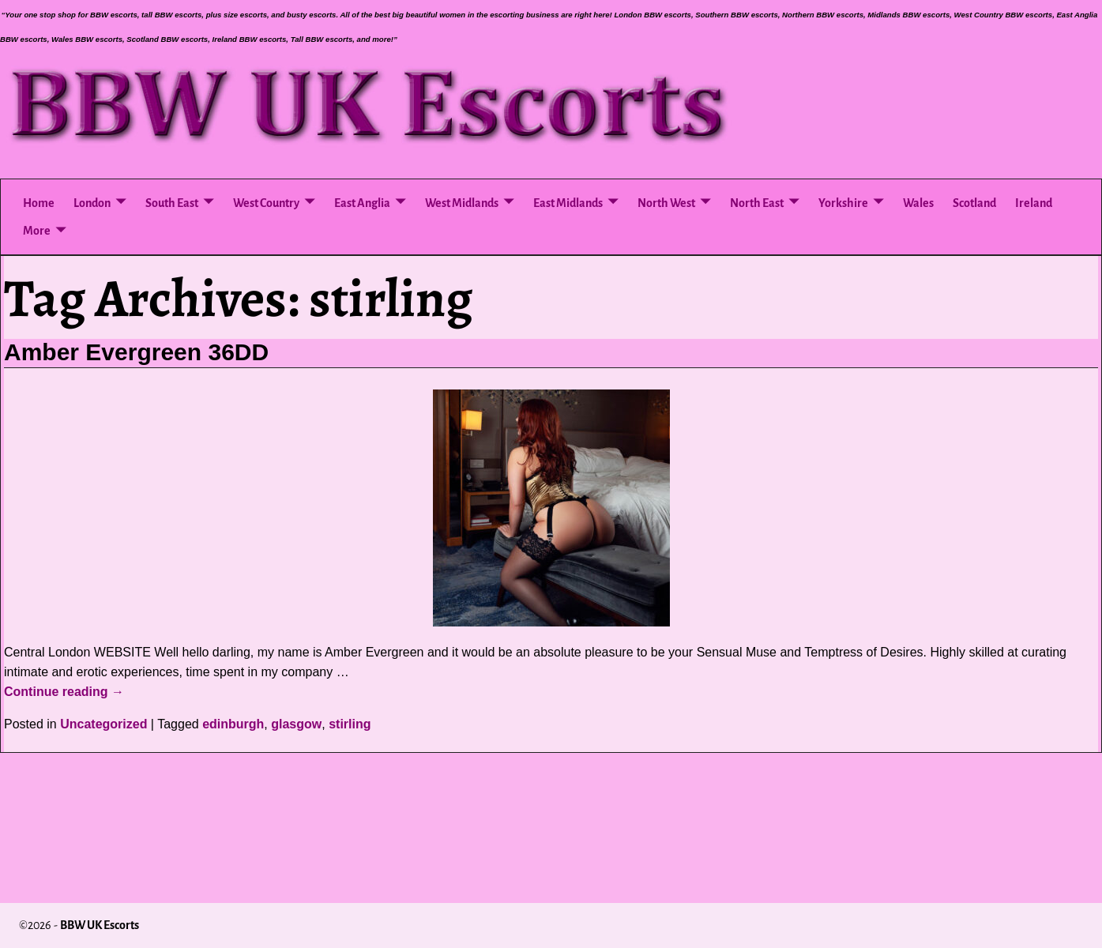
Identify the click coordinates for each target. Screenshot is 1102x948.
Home (39, 203)
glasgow (296, 724)
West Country (266, 203)
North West (666, 203)
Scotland (974, 203)
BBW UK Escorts (99, 925)
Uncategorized (103, 724)
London (92, 203)
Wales (918, 203)
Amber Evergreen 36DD (136, 352)
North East (757, 203)
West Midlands (461, 203)
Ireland (1033, 203)
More (37, 230)
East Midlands (568, 203)
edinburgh (233, 724)
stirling (349, 724)
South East (171, 203)
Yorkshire (843, 203)
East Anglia (362, 203)
